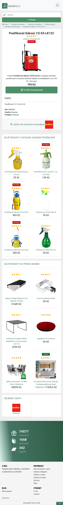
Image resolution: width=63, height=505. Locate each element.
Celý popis (33, 81)
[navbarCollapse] (57, 5)
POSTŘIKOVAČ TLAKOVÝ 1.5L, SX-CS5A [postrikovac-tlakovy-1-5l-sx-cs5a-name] (46, 173)
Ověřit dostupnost (31, 90)
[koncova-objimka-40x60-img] (46, 286)
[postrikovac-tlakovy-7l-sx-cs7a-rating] (16, 188)
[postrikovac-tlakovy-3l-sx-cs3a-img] (16, 237)
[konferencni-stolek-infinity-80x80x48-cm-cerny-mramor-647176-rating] (16, 315)
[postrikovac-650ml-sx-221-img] (46, 237)
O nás (36, 491)
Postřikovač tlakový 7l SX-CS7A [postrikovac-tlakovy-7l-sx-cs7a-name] (16, 212)
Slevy (35, 483)
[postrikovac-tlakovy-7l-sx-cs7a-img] (16, 200)
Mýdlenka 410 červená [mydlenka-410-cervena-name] (46, 339)
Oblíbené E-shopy (12, 398)
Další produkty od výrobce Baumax (22, 264)
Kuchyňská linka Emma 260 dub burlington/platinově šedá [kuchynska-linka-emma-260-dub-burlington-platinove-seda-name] (46, 383)
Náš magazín (7, 491)
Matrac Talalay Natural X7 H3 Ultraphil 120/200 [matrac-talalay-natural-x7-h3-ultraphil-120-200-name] (16, 299)
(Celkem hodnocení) (31, 39)
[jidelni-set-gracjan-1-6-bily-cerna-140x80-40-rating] (16, 358)
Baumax (14, 112)
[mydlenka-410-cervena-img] (46, 326)
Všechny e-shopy (40, 477)
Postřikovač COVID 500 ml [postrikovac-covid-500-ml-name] (46, 212)
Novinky (37, 480)
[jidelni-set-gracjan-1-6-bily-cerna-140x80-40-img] (16, 369)
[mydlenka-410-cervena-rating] (46, 315)
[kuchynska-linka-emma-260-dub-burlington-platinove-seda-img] (46, 369)
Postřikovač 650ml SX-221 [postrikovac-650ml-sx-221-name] (46, 250)
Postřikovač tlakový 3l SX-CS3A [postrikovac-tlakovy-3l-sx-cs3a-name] (16, 250)
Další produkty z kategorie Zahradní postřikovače (29, 137)
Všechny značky (39, 475)
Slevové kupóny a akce (42, 469)
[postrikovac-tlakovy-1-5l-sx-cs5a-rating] (46, 148)
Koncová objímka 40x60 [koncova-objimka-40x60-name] (46, 298)
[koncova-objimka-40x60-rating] (46, 274)
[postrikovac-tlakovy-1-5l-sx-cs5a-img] (46, 159)
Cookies (36, 494)
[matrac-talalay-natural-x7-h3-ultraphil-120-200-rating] (16, 274)
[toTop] (59, 503)
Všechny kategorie (40, 472)
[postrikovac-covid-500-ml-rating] (46, 188)
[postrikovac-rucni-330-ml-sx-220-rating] (16, 148)
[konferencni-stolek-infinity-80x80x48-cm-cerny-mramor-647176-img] (16, 326)
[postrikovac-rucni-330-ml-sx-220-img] (16, 159)
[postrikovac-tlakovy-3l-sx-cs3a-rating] (16, 226)
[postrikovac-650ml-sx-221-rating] (46, 226)
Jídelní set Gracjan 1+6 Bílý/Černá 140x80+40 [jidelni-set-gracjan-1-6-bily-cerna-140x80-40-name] (16, 383)
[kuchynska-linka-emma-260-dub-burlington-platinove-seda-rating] (46, 358)
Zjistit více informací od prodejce (31, 125)
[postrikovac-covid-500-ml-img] (46, 200)
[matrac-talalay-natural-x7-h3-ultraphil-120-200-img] (16, 286)
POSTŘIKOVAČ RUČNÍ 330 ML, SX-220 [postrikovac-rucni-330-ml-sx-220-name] (16, 173)
